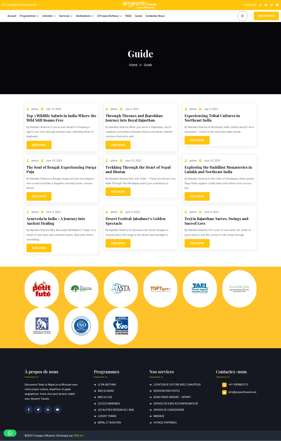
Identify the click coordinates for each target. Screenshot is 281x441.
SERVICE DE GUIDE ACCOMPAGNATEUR (175, 403)
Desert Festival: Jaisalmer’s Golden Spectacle (135, 221)
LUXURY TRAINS (107, 416)
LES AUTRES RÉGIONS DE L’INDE (116, 409)
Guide (138, 16)
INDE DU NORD (106, 390)
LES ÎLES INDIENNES (109, 403)
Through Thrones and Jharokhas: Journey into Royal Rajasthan (134, 118)
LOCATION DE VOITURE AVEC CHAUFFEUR (177, 384)
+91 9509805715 (238, 384)
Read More (39, 145)
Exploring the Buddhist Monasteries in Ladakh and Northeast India (218, 169)
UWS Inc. (79, 435)
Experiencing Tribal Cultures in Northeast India (212, 118)
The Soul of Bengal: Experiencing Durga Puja (61, 169)
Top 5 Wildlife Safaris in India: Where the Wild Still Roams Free (61, 118)
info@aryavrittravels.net (21, 5)
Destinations (83, 16)
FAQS (128, 16)
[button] (10, 433)
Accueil (12, 16)
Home (133, 65)
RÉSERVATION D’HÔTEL (166, 390)
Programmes (28, 16)
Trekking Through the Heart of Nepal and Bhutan (138, 169)
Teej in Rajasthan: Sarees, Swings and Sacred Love (216, 221)
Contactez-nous (155, 16)
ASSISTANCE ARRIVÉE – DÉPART (172, 397)
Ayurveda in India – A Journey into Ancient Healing (55, 221)
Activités (47, 16)
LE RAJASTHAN (107, 384)
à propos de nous (108, 16)
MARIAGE (158, 416)
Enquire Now (266, 16)
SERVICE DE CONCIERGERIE (168, 409)
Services (64, 16)
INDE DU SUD (105, 397)
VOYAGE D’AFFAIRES (165, 422)
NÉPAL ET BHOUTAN (109, 422)
